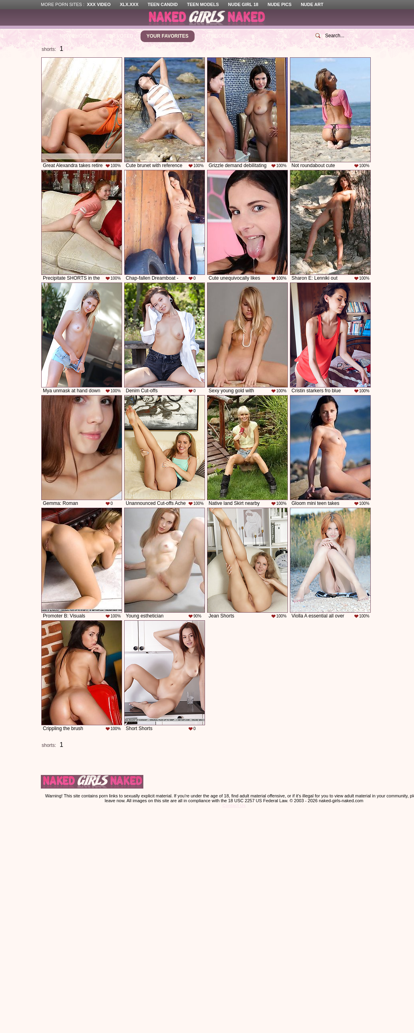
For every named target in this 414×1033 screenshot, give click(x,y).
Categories (217, 36)
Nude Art (312, 4)
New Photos (76, 36)
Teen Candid (163, 4)
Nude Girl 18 (243, 4)
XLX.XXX (129, 4)
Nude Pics (279, 4)
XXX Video (99, 4)
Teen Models (203, 4)
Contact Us (233, 805)
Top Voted (119, 36)
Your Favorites (168, 36)
